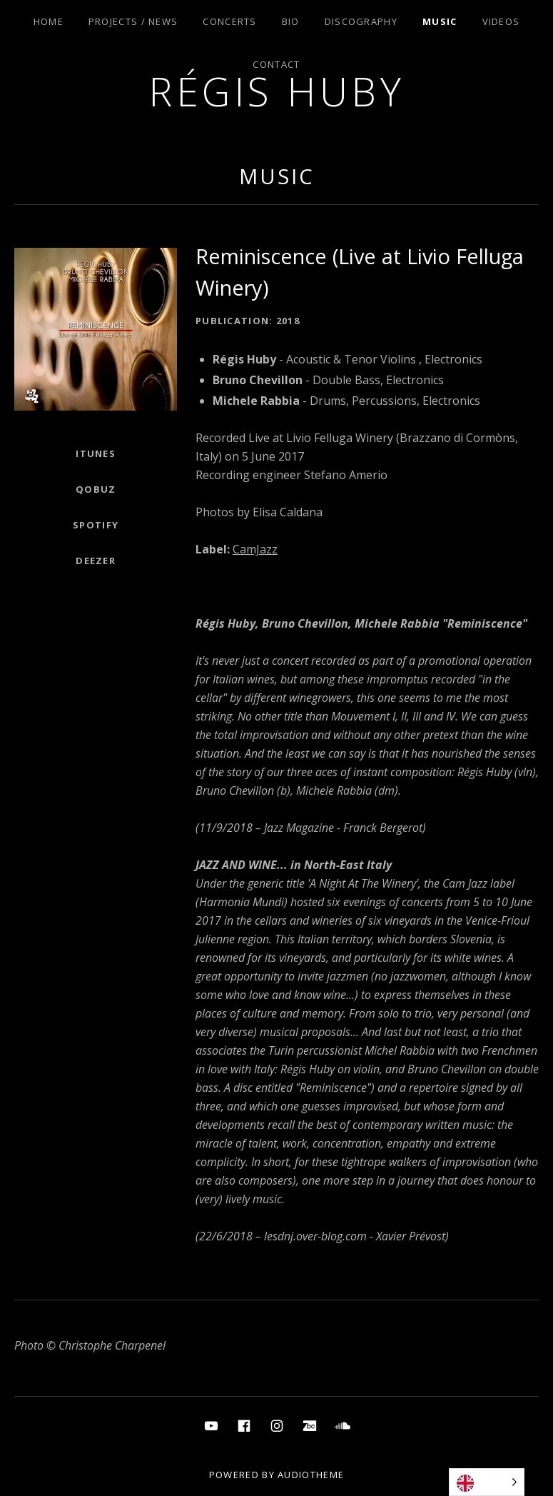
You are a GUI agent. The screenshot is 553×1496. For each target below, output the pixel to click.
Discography (361, 21)
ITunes (96, 453)
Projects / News (133, 21)
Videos (501, 21)
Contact (276, 64)
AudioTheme (311, 1474)
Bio (291, 21)
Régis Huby (276, 91)
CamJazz (255, 549)
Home (49, 21)
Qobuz (96, 489)
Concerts (229, 21)
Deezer (96, 560)
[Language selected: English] (486, 1482)
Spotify (95, 524)
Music (439, 21)
